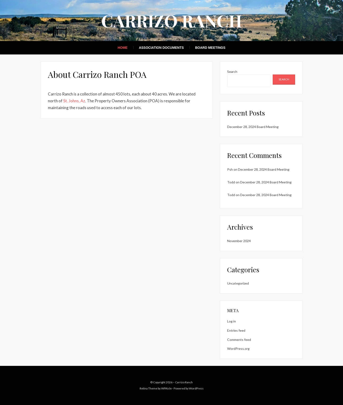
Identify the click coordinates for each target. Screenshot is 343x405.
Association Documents (161, 48)
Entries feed (236, 330)
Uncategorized (238, 283)
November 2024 (239, 241)
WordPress (196, 388)
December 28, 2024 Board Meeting (253, 127)
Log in (231, 321)
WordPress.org (238, 349)
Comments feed (239, 340)
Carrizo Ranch (171, 20)
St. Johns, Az (74, 100)
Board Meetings (210, 48)
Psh (230, 169)
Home (123, 48)
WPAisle (166, 388)
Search (232, 72)
